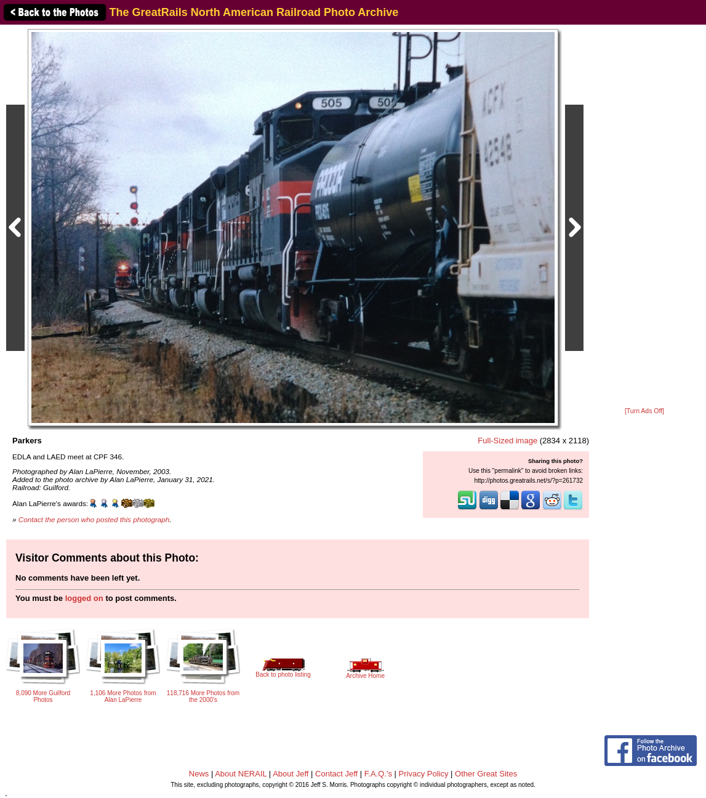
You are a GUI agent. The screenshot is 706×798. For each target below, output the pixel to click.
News (199, 773)
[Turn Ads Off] (644, 411)
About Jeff (290, 773)
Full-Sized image (507, 440)
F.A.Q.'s (378, 773)
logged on (84, 598)
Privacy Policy (424, 773)
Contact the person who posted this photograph (94, 519)
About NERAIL (241, 773)
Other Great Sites (486, 773)
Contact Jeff (336, 773)
